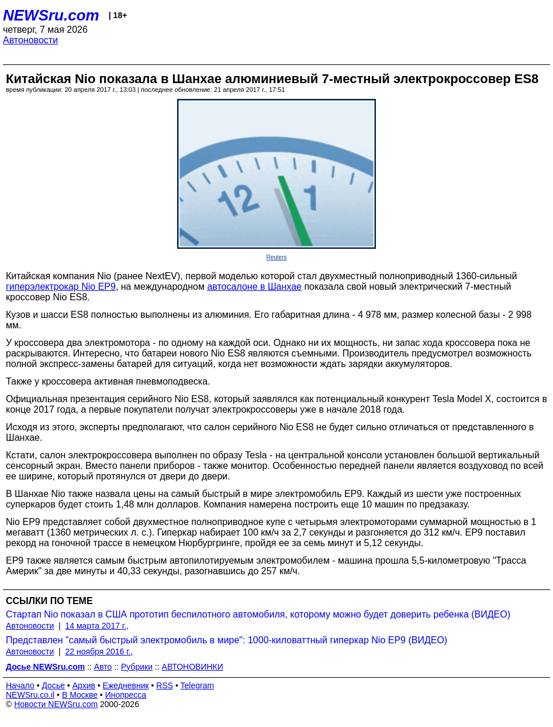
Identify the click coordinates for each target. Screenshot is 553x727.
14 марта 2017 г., (97, 625)
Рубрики (137, 666)
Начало (20, 685)
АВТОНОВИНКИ (192, 666)
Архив (83, 685)
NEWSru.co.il (30, 694)
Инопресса (126, 694)
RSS (164, 685)
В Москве (80, 694)
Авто (103, 666)
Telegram (198, 685)
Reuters (276, 257)
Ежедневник (126, 685)
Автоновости (30, 40)
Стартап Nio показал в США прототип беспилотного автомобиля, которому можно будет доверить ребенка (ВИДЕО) (258, 614)
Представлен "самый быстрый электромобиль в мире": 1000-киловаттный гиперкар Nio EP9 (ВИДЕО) (226, 640)
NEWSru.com (51, 15)
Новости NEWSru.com (56, 704)
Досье (53, 685)
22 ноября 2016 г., (99, 651)
